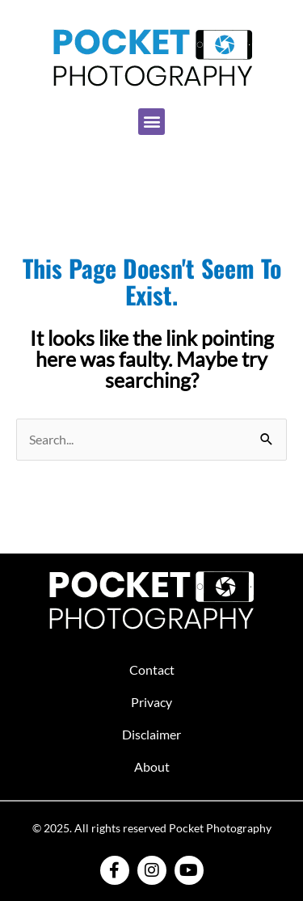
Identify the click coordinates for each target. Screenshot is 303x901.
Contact (152, 669)
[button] (151, 121)
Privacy (151, 701)
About (152, 766)
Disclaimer (151, 734)
